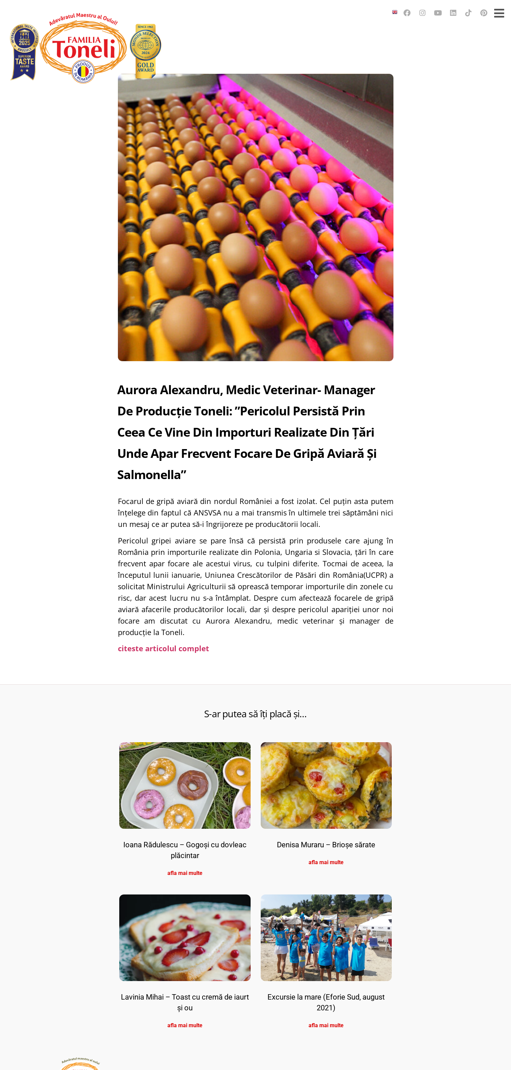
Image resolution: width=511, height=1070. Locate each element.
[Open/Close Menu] (499, 13)
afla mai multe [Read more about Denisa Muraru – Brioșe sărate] (326, 983)
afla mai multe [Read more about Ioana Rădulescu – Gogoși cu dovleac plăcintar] (184, 994)
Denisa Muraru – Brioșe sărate (326, 966)
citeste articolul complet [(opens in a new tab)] (163, 769)
